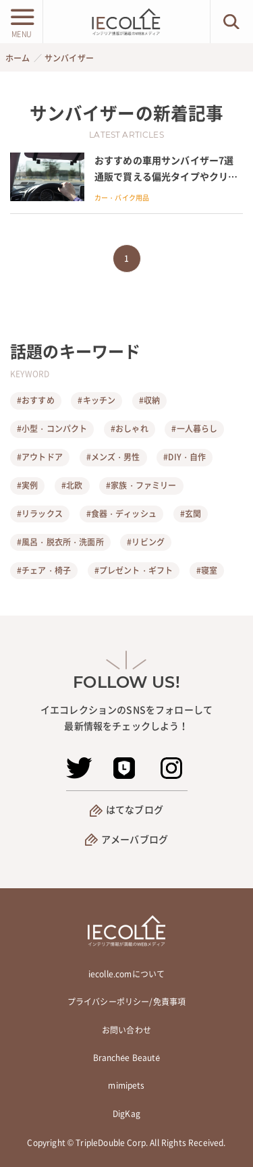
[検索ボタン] (231, 21)
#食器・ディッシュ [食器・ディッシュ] (121, 514)
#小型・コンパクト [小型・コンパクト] (52, 429)
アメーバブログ (134, 839)
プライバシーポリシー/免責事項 (126, 1002)
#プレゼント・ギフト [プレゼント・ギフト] (133, 570)
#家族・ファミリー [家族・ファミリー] (141, 485)
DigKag (126, 1114)
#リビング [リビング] (146, 542)
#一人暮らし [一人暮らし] (194, 429)
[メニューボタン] (21, 21)
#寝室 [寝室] (206, 570)
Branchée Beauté (127, 1058)
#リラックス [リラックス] (40, 514)
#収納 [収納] (149, 400)
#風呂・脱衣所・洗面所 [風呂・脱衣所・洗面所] (60, 542)
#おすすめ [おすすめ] (36, 400)
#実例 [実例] (27, 485)
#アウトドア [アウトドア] (40, 457)
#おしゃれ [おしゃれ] (129, 429)
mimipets (126, 1085)
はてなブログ (134, 809)
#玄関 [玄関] (190, 514)
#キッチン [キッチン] (96, 400)
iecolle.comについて (126, 974)
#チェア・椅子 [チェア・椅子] (44, 570)
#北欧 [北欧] (71, 485)
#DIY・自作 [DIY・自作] (184, 457)
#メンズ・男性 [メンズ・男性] (113, 457)
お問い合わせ (126, 1030)
